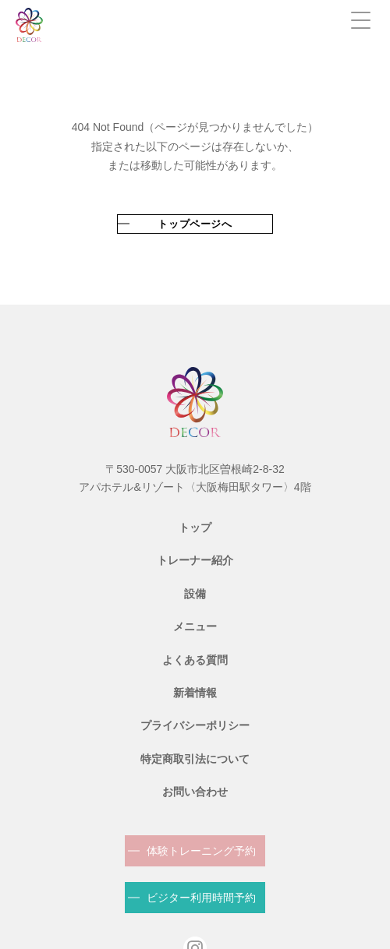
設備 (195, 593)
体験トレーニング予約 (201, 851)
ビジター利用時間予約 (201, 897)
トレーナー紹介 (195, 560)
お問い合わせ (195, 791)
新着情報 (195, 692)
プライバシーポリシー (195, 725)
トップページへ (195, 224)
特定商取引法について (195, 759)
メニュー (195, 626)
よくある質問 (195, 660)
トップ (195, 527)
